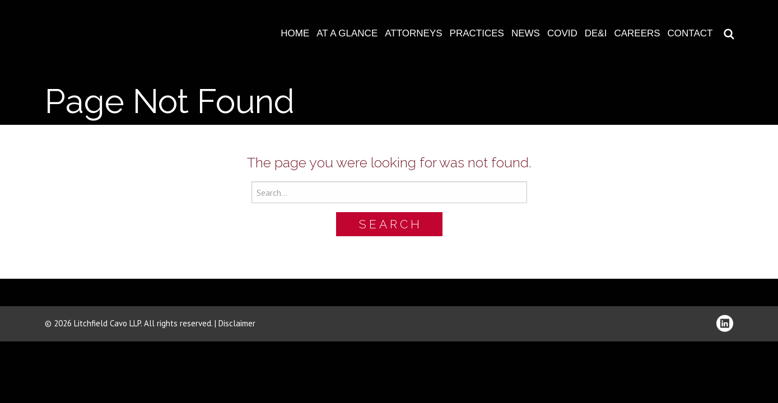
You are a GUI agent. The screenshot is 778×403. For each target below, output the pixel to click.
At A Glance (347, 33)
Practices (477, 33)
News (525, 33)
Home (295, 33)
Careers (637, 33)
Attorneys (413, 33)
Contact (690, 33)
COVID (562, 33)
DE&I (596, 33)
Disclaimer (236, 323)
